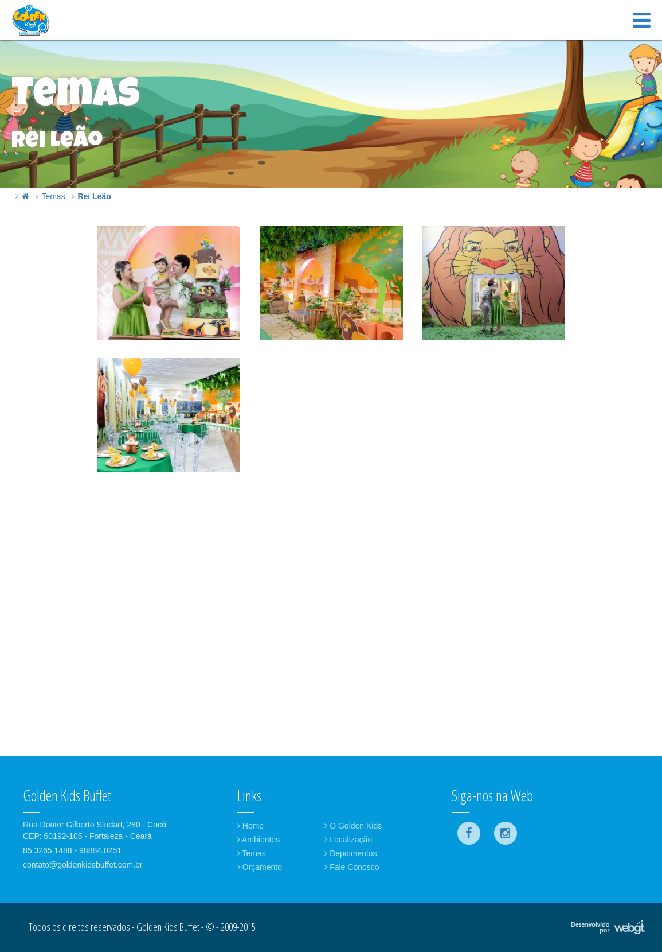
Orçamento (259, 867)
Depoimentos (350, 853)
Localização (348, 839)
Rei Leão (94, 196)
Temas (53, 196)
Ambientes (258, 839)
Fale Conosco (351, 867)
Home (250, 825)
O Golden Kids (353, 825)
